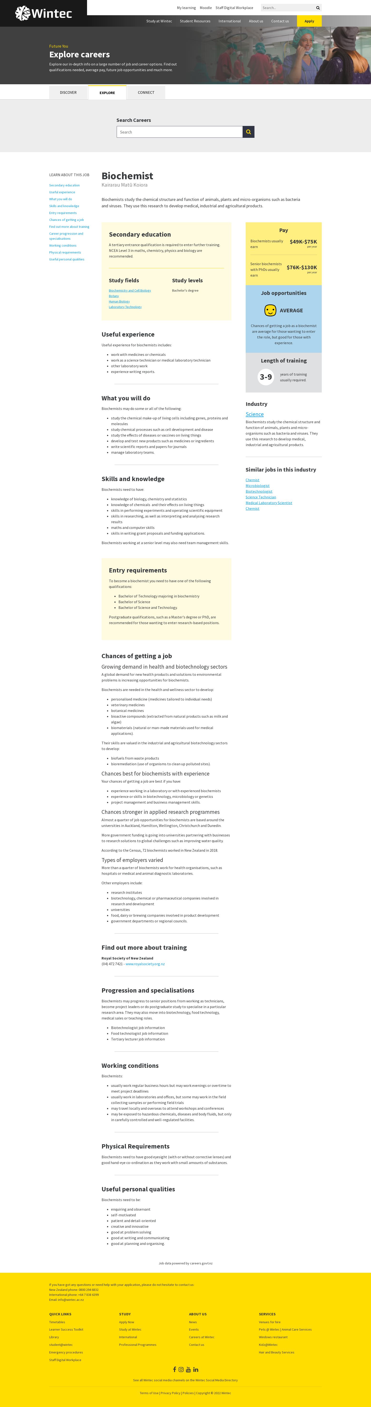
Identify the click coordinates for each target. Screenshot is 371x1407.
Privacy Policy (171, 1393)
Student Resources (195, 21)
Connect (146, 92)
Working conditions (63, 245)
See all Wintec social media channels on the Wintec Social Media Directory (185, 1380)
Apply (309, 21)
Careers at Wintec (202, 1337)
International (230, 21)
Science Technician (261, 497)
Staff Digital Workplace (234, 7)
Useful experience (62, 192)
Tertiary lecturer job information (138, 1039)
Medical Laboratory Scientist (269, 502)
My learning (186, 7)
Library (54, 1337)
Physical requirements (65, 252)
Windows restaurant (273, 1337)
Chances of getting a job (66, 220)
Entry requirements (63, 213)
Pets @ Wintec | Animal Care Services (285, 1329)
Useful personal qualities (66, 259)
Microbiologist (258, 485)
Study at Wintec (159, 21)
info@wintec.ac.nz (71, 1300)
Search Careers (134, 120)
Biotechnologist (259, 491)
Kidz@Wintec (268, 1345)
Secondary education (64, 185)
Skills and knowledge (64, 206)
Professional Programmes (137, 1345)
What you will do (60, 199)
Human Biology (119, 301)
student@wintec (61, 1345)
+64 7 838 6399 (88, 1295)
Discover (68, 92)
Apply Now (126, 1322)
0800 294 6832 (88, 1290)
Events (194, 1329)
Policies (188, 1393)
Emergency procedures (66, 1352)
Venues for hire (270, 1322)
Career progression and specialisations (66, 236)
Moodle (206, 7)
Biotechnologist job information (138, 1027)
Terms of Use (149, 1393)
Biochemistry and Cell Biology (130, 290)
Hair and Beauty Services (276, 1352)
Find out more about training (69, 226)
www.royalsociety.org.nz (145, 963)
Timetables (57, 1322)
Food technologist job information (139, 1033)
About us (256, 21)
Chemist (252, 479)
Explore (107, 92)
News (193, 1322)
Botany (114, 296)
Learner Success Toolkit (66, 1329)
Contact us (280, 21)
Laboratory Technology (125, 307)
